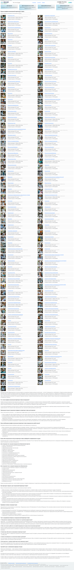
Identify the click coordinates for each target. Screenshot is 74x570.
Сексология (10, 266)
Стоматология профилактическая (14, 302)
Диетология (10, 93)
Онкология (10, 189)
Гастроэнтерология (48, 33)
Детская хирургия (11, 87)
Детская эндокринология (49, 87)
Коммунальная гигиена (12, 111)
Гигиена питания (48, 51)
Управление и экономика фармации (14, 338)
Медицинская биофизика (12, 147)
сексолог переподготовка (27, 566)
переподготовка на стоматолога (38, 566)
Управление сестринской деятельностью (52, 338)
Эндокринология (11, 374)
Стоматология (10, 290)
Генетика (46, 39)
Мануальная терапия (12, 135)
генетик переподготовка (64, 565)
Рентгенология (10, 254)
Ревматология (47, 248)
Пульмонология (10, 236)
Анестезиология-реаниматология (14, 27)
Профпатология (11, 224)
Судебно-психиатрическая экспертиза (15, 314)
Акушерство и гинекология (50, 15)
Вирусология (10, 33)
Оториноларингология (12, 206)
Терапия (9, 320)
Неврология (47, 165)
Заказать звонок (61, 3)
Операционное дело (48, 189)
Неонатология (47, 171)
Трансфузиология (11, 332)
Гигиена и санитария (12, 51)
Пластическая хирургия (49, 218)
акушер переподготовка (44, 565)
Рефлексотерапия (11, 260)
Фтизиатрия (10, 362)
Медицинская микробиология (50, 153)
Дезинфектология (48, 63)
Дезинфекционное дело (12, 69)
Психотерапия (47, 230)
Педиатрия (10, 218)
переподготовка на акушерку (54, 565)
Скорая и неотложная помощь (50, 278)
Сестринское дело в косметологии (51, 272)
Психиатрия (47, 224)
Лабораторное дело (11, 123)
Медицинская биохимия (49, 147)
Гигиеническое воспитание (50, 57)
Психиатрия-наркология (12, 230)
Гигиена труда (10, 57)
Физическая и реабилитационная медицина (53, 356)
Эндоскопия (47, 374)
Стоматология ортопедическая (50, 296)
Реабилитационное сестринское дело (15, 248)
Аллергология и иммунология (13, 21)
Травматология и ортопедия (50, 326)
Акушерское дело (11, 15)
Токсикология (47, 320)
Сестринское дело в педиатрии (14, 278)
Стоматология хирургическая (13, 308)
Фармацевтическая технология (51, 344)
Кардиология (10, 99)
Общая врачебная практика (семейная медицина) (54, 177)
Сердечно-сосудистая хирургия (51, 266)
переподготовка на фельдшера (34, 565)
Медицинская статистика (49, 159)
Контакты (34, 2)
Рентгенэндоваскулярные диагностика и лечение (54, 254)
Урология (9, 344)
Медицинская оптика (12, 159)
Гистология (10, 63)
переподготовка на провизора (50, 566)
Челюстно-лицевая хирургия (50, 368)
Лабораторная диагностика (50, 117)
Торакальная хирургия (12, 326)
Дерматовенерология (49, 69)
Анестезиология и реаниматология (51, 21)
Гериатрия (10, 45)
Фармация (47, 350)
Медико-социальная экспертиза (51, 141)
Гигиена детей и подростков (50, 45)
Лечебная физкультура (49, 123)
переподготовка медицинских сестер (21, 565)
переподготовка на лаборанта (6, 566)
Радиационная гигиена (49, 236)
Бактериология (47, 27)
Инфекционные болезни (49, 93)
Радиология (10, 242)
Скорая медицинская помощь (13, 284)
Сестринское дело (11, 272)
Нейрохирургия (11, 171)
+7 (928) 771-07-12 (61, 2)
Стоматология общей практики (13, 296)
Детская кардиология (12, 75)
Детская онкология (48, 75)
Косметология (47, 111)
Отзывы (43, 2)
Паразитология (10, 212)
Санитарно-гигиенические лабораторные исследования (55, 260)
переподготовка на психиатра (17, 566)
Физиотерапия (10, 356)
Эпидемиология (48, 380)
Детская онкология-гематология (14, 81)
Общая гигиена (10, 183)
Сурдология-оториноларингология (51, 314)
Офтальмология (48, 206)
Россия (18, 2)
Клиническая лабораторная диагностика (52, 99)
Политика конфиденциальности (21, 563)
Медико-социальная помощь (13, 141)
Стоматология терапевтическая (51, 302)
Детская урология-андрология (50, 81)
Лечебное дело (48, 129)
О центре (39, 2)
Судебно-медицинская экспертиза (51, 308)
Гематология (10, 39)
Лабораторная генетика (12, 117)
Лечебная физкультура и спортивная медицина (17, 129)
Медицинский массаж (12, 165)
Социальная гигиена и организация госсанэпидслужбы (55, 284)
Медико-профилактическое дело (51, 135)
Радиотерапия (47, 242)
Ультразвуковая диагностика (50, 332)
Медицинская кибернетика (13, 153)
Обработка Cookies (11, 563)
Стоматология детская (49, 290)
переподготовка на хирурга (60, 566)
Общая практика (48, 183)
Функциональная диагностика (50, 362)
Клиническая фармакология (13, 105)
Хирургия (9, 368)
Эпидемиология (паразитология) (14, 386)
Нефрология (10, 177)
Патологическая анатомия (50, 212)
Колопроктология (48, 105)
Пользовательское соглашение (32, 563)
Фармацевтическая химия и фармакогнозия (16, 350)
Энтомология (10, 380)
